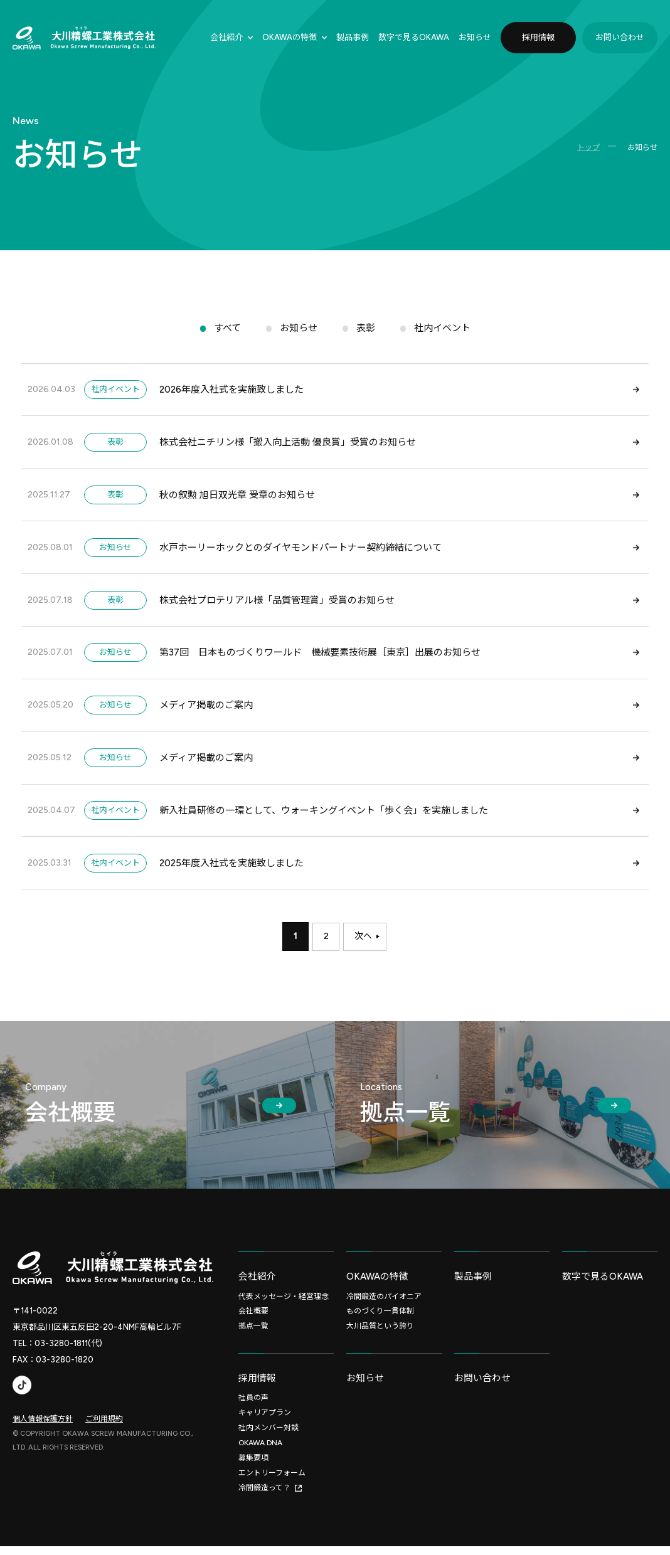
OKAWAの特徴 (289, 37)
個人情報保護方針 (43, 1426)
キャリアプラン (264, 1422)
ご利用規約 (104, 1426)
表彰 (365, 330)
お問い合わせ (619, 37)
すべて (227, 330)
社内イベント (442, 330)
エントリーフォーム (272, 1482)
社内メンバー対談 (268, 1437)
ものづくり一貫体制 (380, 1319)
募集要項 (253, 1467)
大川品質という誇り (380, 1334)
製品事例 (352, 37)
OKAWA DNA (261, 1452)
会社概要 (253, 1319)
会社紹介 (226, 37)
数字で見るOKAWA (603, 1284)
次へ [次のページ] (364, 945)
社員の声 (253, 1407)
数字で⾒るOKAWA (413, 37)
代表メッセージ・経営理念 (283, 1304)
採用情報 (538, 37)
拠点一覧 (253, 1334)
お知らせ (475, 37)
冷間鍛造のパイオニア (384, 1304)
